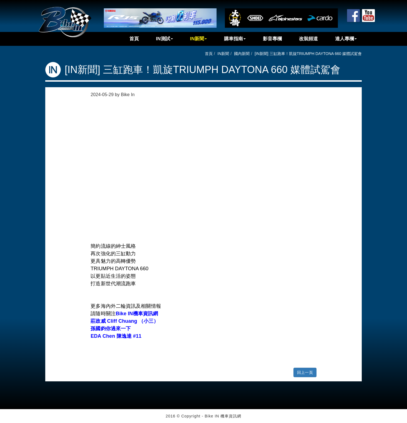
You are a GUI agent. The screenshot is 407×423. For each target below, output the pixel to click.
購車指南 (235, 38)
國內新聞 (242, 53)
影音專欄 (272, 38)
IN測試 (164, 38)
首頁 (134, 38)
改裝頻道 (308, 38)
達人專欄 (346, 38)
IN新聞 (198, 38)
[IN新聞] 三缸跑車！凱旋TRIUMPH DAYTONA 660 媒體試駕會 (308, 53)
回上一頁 (305, 372)
